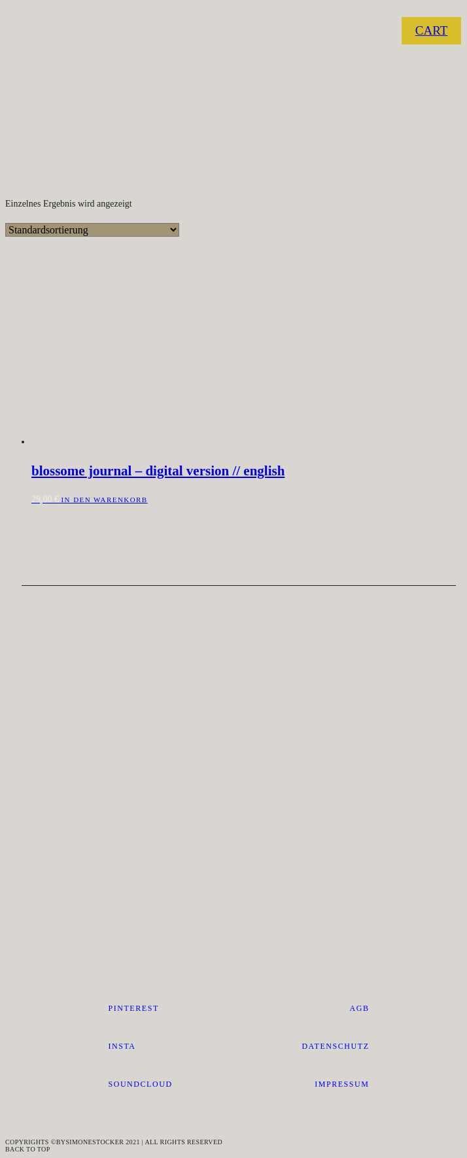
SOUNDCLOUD (140, 1084)
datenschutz (335, 1046)
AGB (360, 1008)
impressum (342, 1084)
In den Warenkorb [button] (104, 499)
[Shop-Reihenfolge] (92, 230)
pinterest (133, 1008)
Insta (121, 1046)
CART (431, 30)
